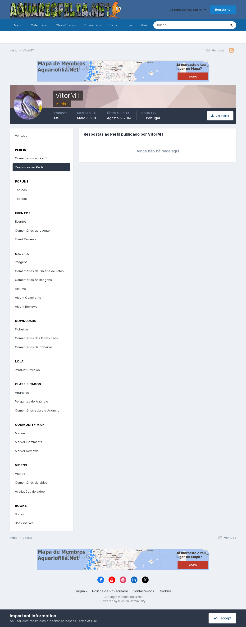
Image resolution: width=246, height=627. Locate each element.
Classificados (66, 25)
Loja (129, 25)
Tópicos (21, 190)
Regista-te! (223, 9)
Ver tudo (21, 135)
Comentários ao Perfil (31, 158)
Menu (18, 25)
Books (19, 514)
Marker (20, 433)
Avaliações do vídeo (30, 491)
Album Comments (28, 297)
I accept (222, 618)
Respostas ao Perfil (29, 167)
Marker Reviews (27, 451)
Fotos (113, 25)
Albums (20, 289)
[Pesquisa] (174, 25)
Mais (144, 25)
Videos (20, 474)
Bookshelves (24, 523)
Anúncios (22, 392)
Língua (81, 591)
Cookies (165, 591)
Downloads (92, 25)
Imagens (21, 262)
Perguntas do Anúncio (31, 401)
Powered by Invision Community (123, 601)
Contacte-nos (143, 591)
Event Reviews (25, 239)
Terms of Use (87, 621)
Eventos (21, 221)
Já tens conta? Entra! (187, 10)
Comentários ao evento (32, 230)
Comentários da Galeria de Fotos (39, 271)
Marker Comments (28, 442)
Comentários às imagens (33, 280)
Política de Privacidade (110, 591)
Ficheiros (21, 329)
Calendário (39, 25)
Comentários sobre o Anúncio (37, 410)
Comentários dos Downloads (36, 338)
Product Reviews (27, 370)
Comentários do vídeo (31, 482)
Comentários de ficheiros (34, 347)
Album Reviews (26, 306)
